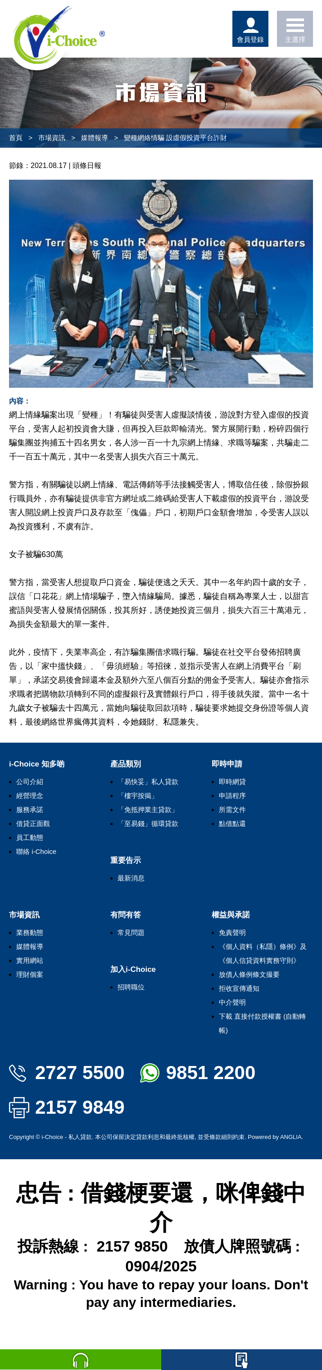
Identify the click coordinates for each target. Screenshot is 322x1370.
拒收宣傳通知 (239, 988)
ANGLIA (291, 1137)
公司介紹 (29, 781)
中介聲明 (232, 1002)
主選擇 (295, 28)
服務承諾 (29, 809)
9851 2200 (198, 1072)
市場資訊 (51, 137)
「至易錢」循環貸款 (148, 823)
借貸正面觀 (33, 823)
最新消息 (131, 878)
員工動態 (29, 837)
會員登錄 (250, 28)
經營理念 (29, 795)
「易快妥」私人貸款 (148, 781)
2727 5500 (67, 1072)
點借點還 (232, 823)
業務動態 (29, 932)
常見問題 (131, 932)
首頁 (16, 137)
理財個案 (29, 974)
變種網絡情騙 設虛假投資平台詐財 (175, 137)
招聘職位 (131, 987)
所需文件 (232, 809)
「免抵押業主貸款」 (148, 809)
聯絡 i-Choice (36, 851)
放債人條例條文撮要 (249, 974)
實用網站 (29, 960)
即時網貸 (232, 781)
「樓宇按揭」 (138, 795)
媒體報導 (94, 137)
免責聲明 (232, 932)
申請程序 (232, 795)
